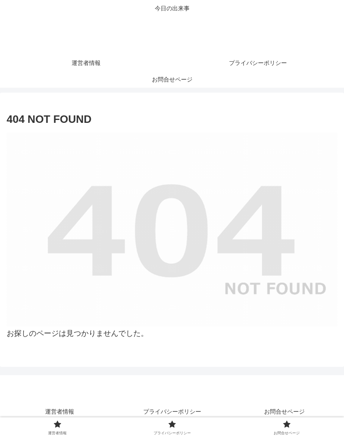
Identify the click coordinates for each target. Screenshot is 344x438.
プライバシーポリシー (172, 411)
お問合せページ (284, 411)
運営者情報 (59, 411)
